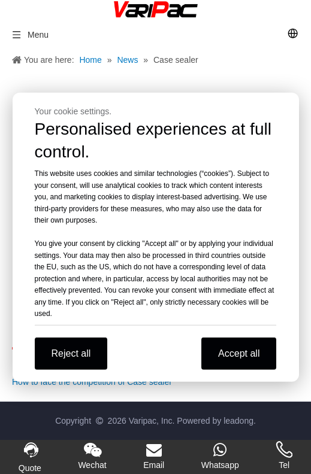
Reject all (71, 353)
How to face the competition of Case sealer (92, 382)
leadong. (240, 421)
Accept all (238, 353)
